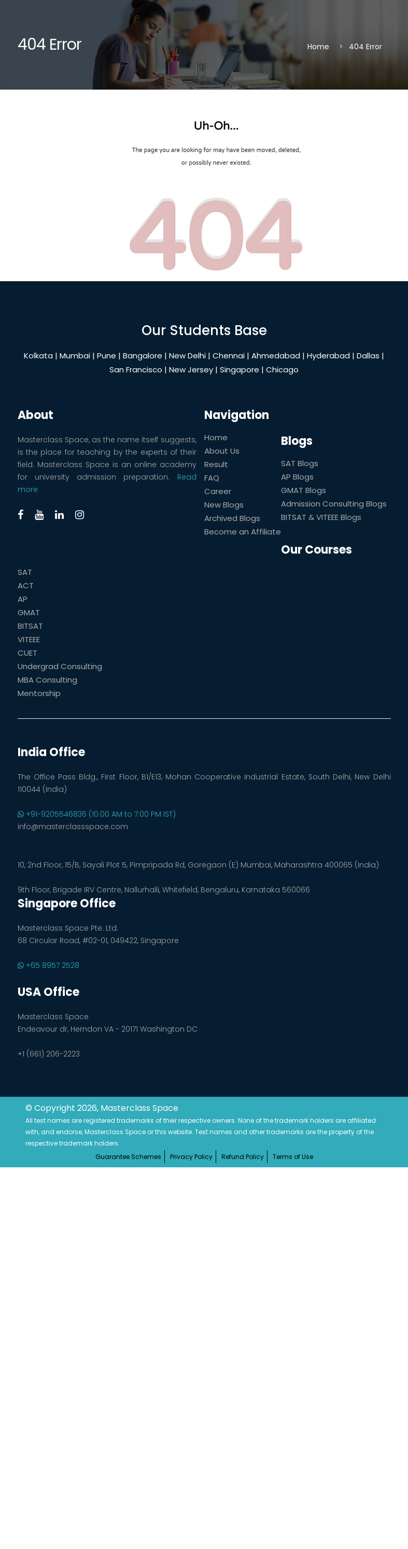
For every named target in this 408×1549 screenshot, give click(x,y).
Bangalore (142, 355)
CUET (27, 652)
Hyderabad (328, 355)
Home (318, 46)
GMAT (29, 612)
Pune (106, 355)
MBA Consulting (47, 679)
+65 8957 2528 (48, 965)
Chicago (282, 369)
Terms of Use (293, 1156)
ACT (26, 585)
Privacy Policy (191, 1156)
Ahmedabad (275, 355)
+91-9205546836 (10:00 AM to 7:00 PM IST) (97, 814)
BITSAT (30, 625)
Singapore (239, 369)
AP (22, 598)
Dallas (368, 355)
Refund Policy (242, 1156)
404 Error (365, 46)
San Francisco (135, 369)
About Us (222, 450)
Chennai (229, 355)
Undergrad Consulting (60, 666)
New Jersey (191, 369)
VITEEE (29, 639)
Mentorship (39, 693)
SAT (25, 572)
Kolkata (38, 355)
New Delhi (187, 355)
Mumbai (75, 355)
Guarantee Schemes (128, 1156)
